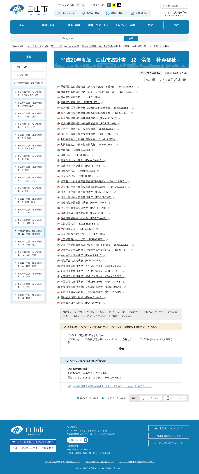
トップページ (34, 46)
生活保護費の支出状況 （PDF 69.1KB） (84, 239)
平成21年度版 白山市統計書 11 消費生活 (30, 221)
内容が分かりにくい (98, 339)
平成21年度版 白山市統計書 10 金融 (30, 211)
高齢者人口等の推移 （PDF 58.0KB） (83, 302)
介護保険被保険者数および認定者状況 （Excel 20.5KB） (93, 287)
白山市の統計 (72, 46)
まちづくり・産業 (125, 25)
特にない (77, 339)
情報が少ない (150, 339)
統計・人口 (57, 46)
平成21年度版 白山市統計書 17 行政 (30, 285)
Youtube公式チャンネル (168, 435)
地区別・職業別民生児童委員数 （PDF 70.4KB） (89, 134)
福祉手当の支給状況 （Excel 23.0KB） (83, 255)
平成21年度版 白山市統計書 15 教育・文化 (30, 264)
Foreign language (171, 6)
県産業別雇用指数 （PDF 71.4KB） (82, 102)
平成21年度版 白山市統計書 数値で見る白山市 (30, 93)
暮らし (23, 25)
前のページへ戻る (89, 398)
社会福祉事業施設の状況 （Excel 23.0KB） (86, 202)
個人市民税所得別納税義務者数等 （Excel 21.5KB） (91, 118)
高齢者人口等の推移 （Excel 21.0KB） (83, 297)
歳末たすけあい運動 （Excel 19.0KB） (83, 160)
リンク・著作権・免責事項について (136, 461)
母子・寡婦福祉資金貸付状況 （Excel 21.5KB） (88, 192)
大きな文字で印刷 (170, 79)
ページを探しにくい (126, 339)
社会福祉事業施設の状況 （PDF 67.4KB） (85, 208)
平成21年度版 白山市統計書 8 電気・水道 (30, 189)
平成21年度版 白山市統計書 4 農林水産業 (30, 147)
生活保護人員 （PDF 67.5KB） (79, 229)
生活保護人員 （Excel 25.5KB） (80, 223)
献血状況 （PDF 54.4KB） (77, 155)
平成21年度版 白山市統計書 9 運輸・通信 (30, 200)
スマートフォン (177, 398)
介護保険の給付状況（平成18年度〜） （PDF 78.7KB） (93, 281)
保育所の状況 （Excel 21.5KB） (80, 171)
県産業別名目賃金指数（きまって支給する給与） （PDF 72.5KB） (99, 92)
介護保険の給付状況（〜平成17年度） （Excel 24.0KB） (93, 266)
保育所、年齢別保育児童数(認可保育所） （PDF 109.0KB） (95, 186)
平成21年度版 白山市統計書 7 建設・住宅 (30, 179)
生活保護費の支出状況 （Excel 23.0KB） (85, 234)
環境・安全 (48, 25)
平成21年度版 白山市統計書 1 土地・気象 (30, 115)
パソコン (153, 398)
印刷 (148, 79)
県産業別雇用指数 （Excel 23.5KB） (82, 97)
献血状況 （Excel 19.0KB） (77, 150)
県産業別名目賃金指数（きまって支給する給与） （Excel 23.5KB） (100, 86)
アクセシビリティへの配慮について (62, 461)
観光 (150, 25)
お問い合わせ (75, 440)
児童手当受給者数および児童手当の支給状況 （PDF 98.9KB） (96, 250)
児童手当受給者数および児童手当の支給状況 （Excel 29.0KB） (97, 244)
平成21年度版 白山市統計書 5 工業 (30, 157)
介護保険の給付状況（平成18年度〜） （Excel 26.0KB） (93, 276)
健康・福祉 (74, 25)
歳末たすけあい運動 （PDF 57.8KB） (83, 165)
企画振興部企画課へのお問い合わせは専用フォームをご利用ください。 (113, 386)
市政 (176, 25)
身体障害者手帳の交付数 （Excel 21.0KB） (86, 213)
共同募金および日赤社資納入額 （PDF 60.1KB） (89, 144)
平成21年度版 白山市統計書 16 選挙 (30, 275)
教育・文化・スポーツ (99, 27)
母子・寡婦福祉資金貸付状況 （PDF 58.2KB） (88, 197)
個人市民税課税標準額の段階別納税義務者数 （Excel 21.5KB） (97, 107)
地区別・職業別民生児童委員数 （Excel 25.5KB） (90, 128)
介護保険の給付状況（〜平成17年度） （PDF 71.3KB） (93, 271)
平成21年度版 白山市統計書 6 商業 (30, 168)
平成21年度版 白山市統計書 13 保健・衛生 (30, 243)
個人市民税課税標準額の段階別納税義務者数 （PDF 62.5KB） (96, 113)
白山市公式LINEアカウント (168, 443)
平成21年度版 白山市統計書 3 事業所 (30, 136)
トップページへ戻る (115, 398)
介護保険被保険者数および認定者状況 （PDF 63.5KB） (93, 292)
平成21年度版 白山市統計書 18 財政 (30, 296)
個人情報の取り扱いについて (100, 461)
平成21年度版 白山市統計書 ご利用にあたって (30, 104)
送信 (121, 348)
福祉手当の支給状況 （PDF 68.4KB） (83, 260)
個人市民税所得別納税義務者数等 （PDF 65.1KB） (90, 123)
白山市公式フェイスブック (169, 428)
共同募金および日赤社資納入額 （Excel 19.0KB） (90, 139)
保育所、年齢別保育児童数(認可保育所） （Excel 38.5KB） (95, 181)
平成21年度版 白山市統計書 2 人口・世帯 (30, 125)
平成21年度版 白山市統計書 (97, 46)
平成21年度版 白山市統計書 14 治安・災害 (30, 253)
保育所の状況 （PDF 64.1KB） (79, 176)
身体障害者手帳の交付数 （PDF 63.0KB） (85, 218)
